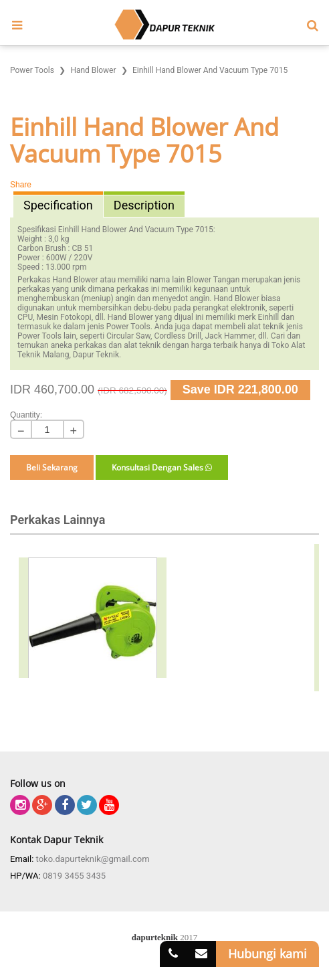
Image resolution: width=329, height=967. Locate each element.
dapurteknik (155, 937)
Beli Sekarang (52, 467)
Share (20, 184)
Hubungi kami (267, 954)
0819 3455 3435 (74, 876)
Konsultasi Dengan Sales (162, 467)
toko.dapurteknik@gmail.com (93, 859)
